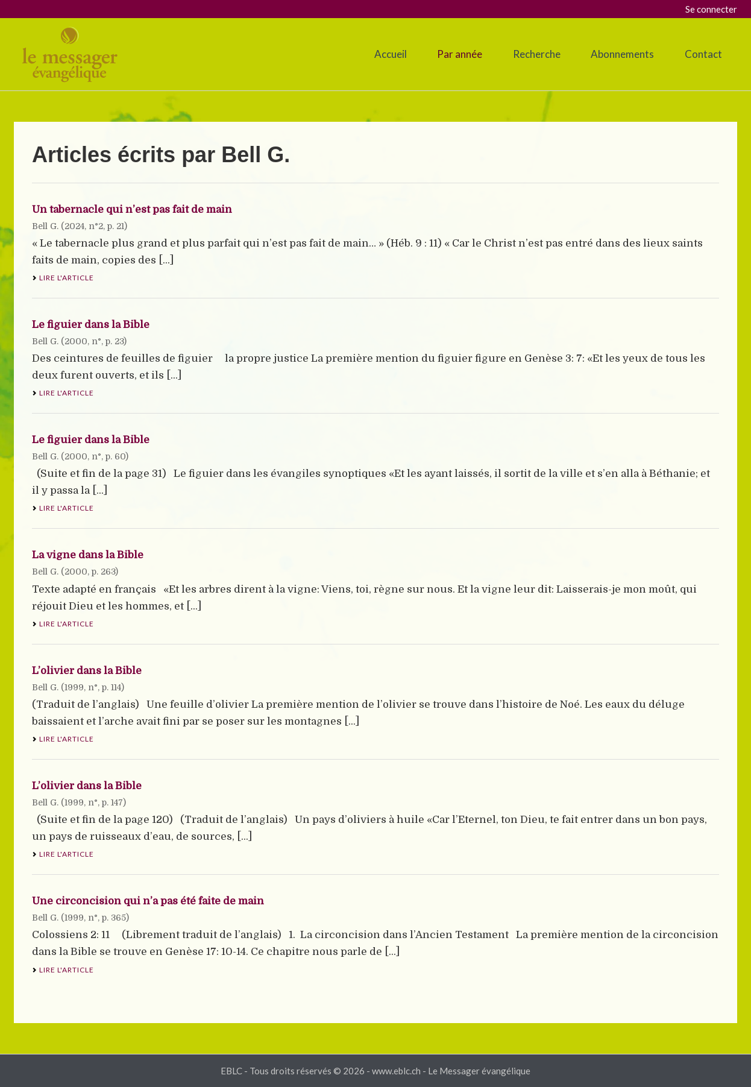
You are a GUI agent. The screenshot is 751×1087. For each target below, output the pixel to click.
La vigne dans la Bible (87, 555)
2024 (74, 226)
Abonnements (623, 54)
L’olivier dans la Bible (87, 670)
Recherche (537, 54)
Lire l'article (63, 277)
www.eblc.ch (396, 1070)
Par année (460, 54)
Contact (703, 54)
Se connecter (711, 9)
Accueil (392, 54)
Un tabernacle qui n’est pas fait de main (132, 209)
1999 (74, 687)
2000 (75, 341)
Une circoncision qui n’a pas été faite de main (148, 901)
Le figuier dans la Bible (90, 324)
